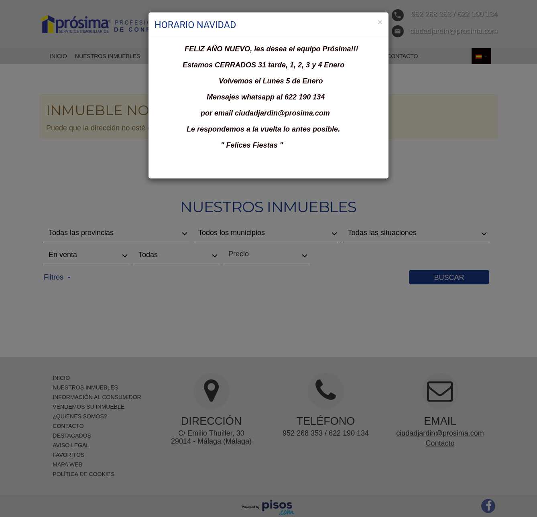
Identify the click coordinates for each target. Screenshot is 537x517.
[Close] (380, 22)
